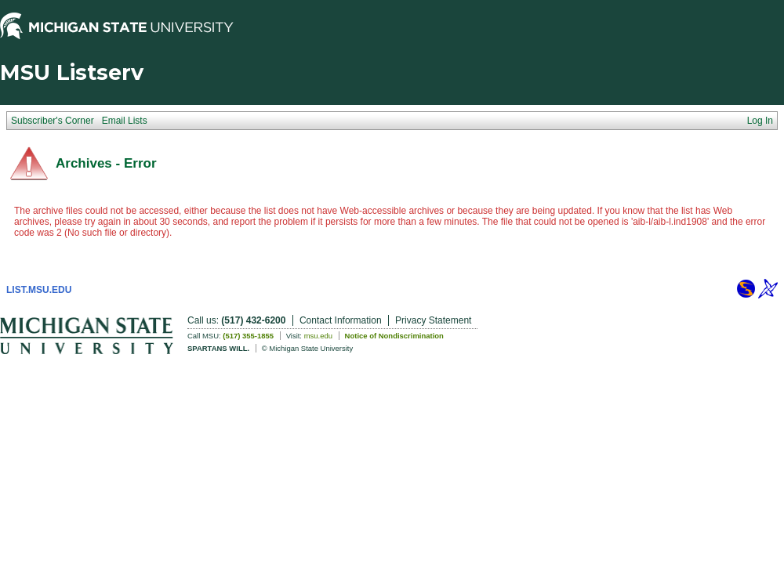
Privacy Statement (433, 320)
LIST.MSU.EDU (38, 289)
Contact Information (340, 320)
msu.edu (318, 335)
